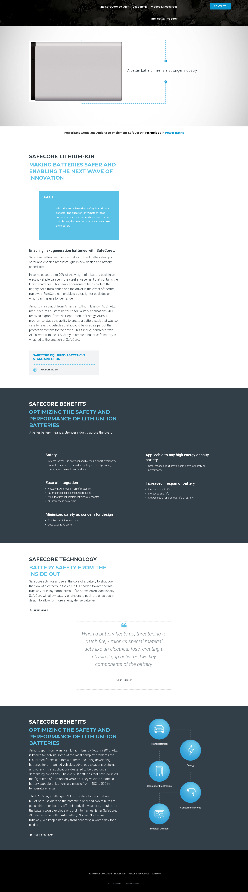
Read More (41, 610)
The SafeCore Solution (114, 6)
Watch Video (49, 369)
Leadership (140, 6)
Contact (220, 6)
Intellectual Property (164, 18)
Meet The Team (43, 834)
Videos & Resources (164, 6)
